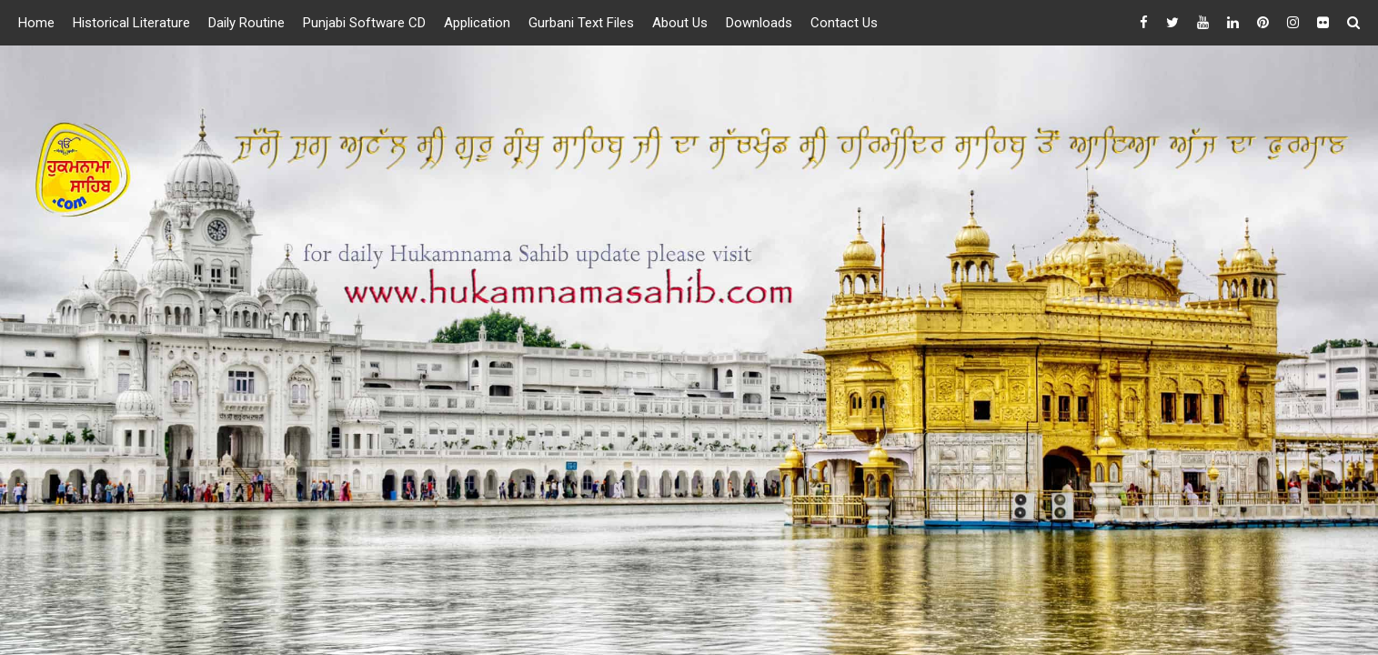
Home (36, 23)
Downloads (759, 23)
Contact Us (844, 23)
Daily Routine (246, 23)
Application (477, 23)
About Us (680, 23)
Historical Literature (131, 23)
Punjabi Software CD (364, 23)
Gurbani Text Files (581, 23)
